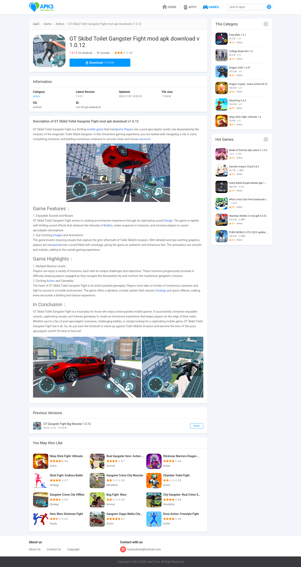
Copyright (73, 549)
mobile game (95, 129)
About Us (35, 549)
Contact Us (54, 549)
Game (47, 24)
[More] (266, 24)
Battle (107, 225)
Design (168, 220)
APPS (189, 7)
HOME (169, 7)
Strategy (161, 290)
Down (197, 425)
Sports (119, 129)
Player (128, 129)
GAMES (210, 7)
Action (60, 24)
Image (57, 235)
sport (55, 245)
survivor (144, 139)
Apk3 (36, 24)
